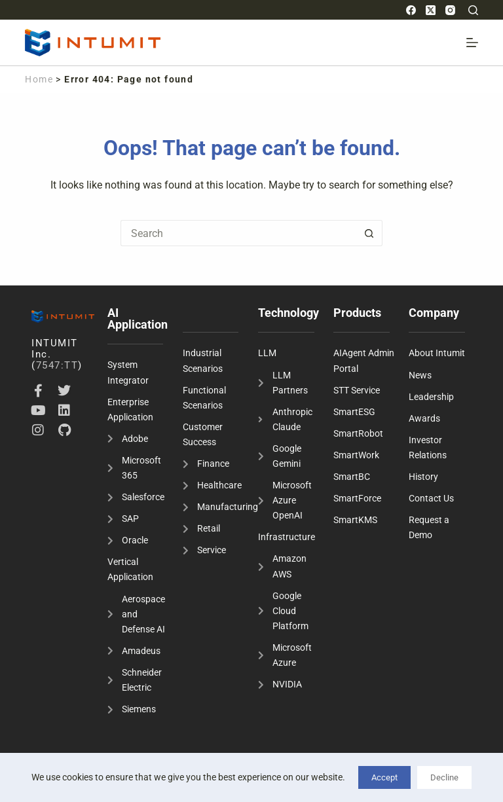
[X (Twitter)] (431, 10)
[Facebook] (411, 10)
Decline (444, 777)
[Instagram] (450, 10)
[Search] (473, 10)
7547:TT (57, 365)
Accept (384, 777)
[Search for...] (238, 233)
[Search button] (369, 233)
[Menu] (472, 42)
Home (39, 79)
